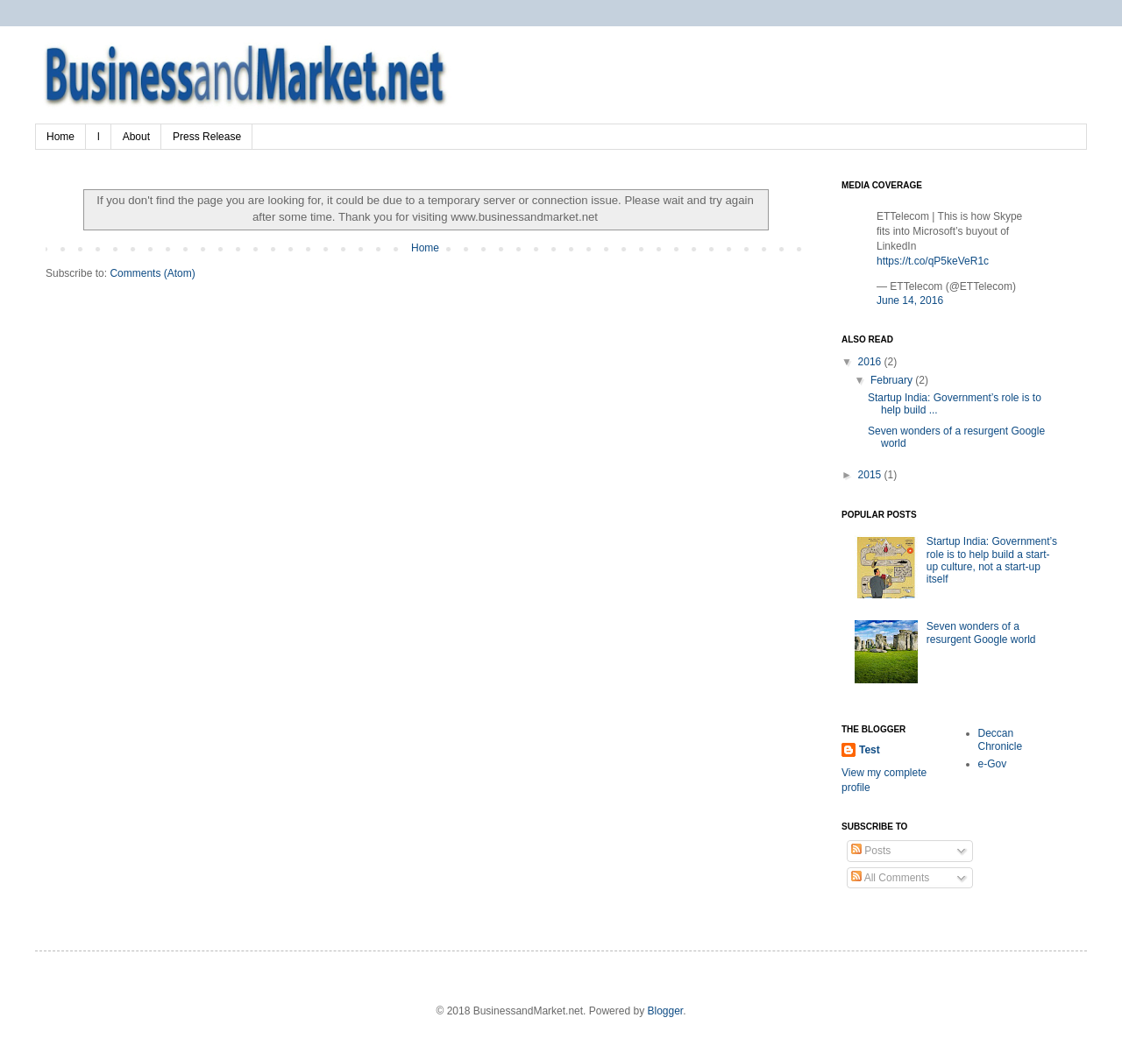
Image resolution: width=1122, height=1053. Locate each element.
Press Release (207, 137)
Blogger (665, 1011)
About (136, 137)
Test (869, 750)
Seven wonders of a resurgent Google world (981, 632)
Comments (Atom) (152, 273)
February (892, 380)
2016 (871, 362)
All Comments (890, 878)
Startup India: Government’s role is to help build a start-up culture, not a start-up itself (992, 560)
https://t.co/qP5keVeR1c (933, 261)
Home (60, 137)
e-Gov (992, 764)
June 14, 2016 (910, 300)
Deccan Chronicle (1000, 739)
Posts (871, 851)
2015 (871, 475)
